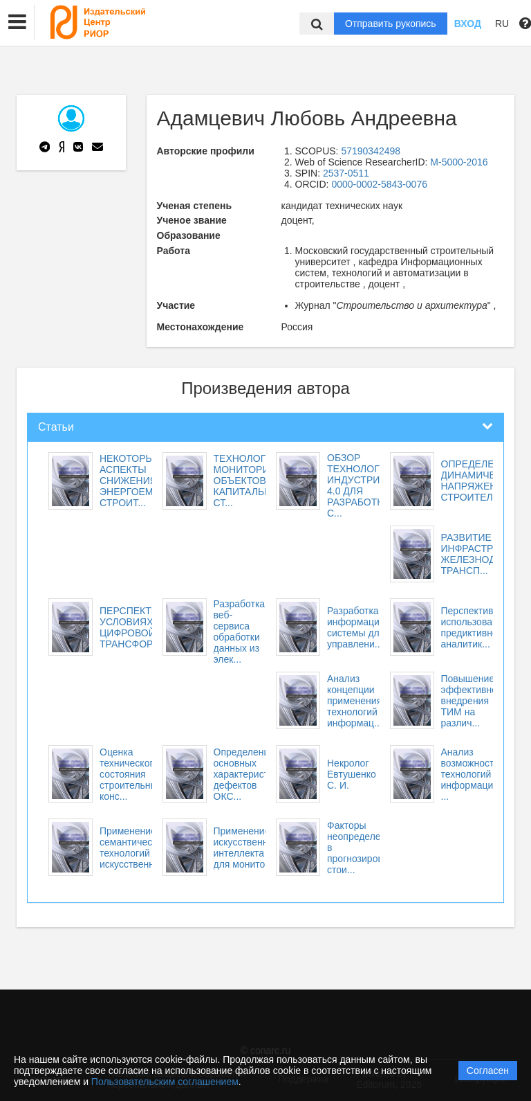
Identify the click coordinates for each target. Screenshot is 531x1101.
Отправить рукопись (390, 23)
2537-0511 (346, 173)
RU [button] (502, 23)
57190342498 (370, 150)
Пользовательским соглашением (165, 1081)
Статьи (56, 427)
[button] (17, 22)
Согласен (488, 1070)
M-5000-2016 (458, 162)
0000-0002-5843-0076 (379, 184)
